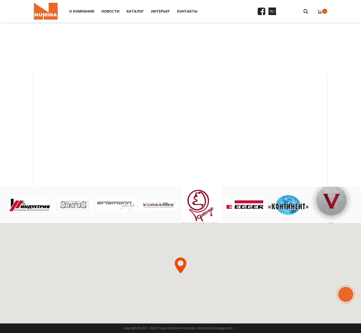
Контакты (187, 11)
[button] (180, 265)
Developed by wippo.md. (215, 328)
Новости (110, 11)
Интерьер (160, 11)
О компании (81, 11)
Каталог (135, 11)
